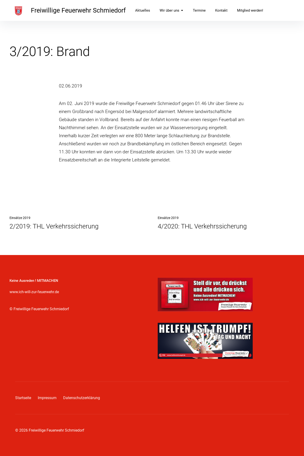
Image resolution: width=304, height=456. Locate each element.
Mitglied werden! (250, 10)
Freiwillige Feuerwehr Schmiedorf (78, 10)
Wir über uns (171, 10)
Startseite (23, 398)
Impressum (47, 398)
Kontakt (221, 10)
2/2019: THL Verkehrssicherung (54, 226)
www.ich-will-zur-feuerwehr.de (34, 292)
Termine (199, 10)
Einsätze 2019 (20, 218)
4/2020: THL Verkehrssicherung (202, 226)
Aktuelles (142, 10)
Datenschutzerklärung (81, 398)
